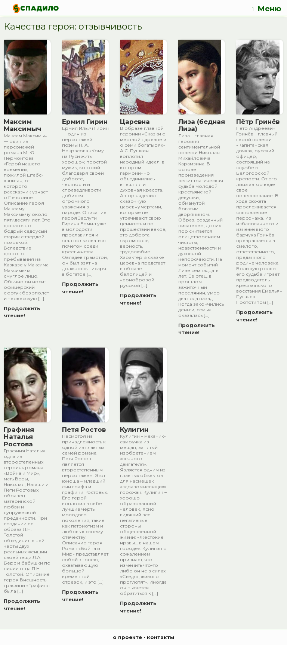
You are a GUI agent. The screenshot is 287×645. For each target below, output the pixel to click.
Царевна (135, 121)
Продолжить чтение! (22, 312)
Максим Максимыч (22, 125)
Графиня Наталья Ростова (19, 437)
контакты (160, 637)
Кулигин (134, 429)
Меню (266, 8)
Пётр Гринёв (258, 121)
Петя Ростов (84, 429)
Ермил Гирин (85, 121)
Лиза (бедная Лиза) (201, 125)
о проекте (127, 637)
